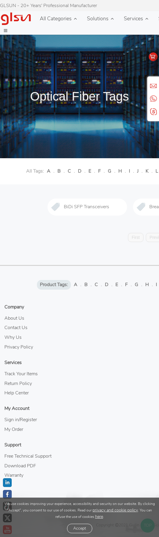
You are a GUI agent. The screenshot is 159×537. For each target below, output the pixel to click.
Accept (79, 528)
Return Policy (18, 383)
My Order (13, 429)
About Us (14, 318)
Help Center (16, 393)
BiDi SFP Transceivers (86, 207)
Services (133, 18)
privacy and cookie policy (115, 510)
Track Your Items (21, 374)
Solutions (97, 18)
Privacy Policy (18, 347)
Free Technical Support (28, 456)
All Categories (55, 18)
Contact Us (16, 327)
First (136, 237)
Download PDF (20, 466)
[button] (5, 31)
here (99, 516)
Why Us (13, 337)
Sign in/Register (20, 419)
